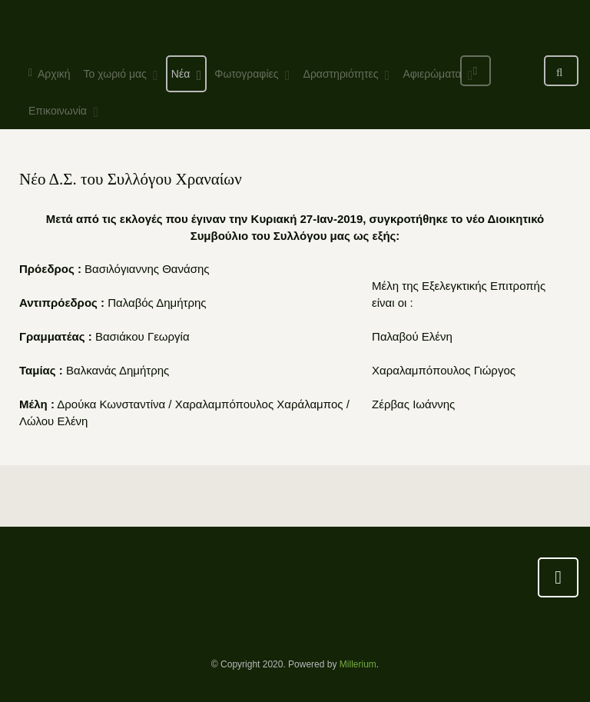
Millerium (358, 664)
